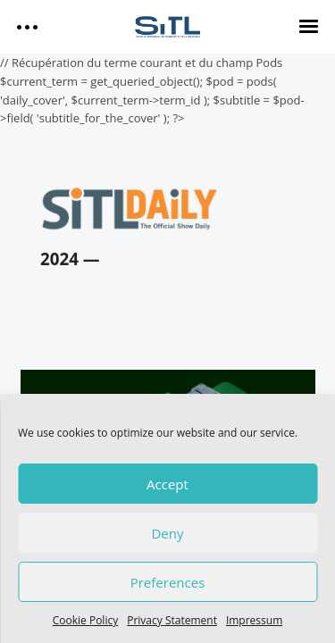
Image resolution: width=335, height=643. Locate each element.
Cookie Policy (85, 620)
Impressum (254, 620)
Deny (167, 533)
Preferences (167, 582)
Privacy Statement (172, 620)
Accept (167, 484)
